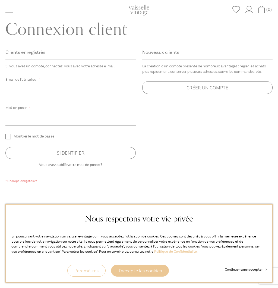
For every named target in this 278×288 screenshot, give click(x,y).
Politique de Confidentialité (175, 251)
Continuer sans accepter (246, 269)
